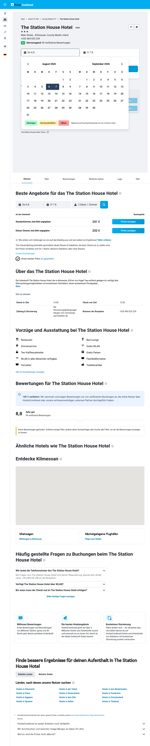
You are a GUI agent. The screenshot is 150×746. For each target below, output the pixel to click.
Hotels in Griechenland (112, 697)
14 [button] (56, 93)
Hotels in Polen (23, 693)
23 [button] (70, 100)
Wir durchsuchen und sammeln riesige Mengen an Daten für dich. (81, 729)
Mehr (18, 286)
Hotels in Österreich (25, 689)
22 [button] (63, 100)
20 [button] (49, 100)
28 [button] (56, 107)
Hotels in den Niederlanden (114, 689)
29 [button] (63, 107)
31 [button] (28, 114)
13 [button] (49, 93)
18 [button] (35, 100)
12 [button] (42, 93)
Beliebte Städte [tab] (46, 674)
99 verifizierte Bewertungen (56, 42)
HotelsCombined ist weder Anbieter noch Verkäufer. (81, 723)
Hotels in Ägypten (24, 697)
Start (23, 19)
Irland (30, 19)
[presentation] (47, 132)
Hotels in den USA (67, 697)
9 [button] (70, 86)
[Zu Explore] (5, 38)
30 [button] (70, 107)
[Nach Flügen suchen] (5, 13)
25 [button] (35, 107)
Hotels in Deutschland (69, 693)
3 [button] (28, 86)
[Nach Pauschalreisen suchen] (5, 32)
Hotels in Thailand (110, 701)
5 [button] (42, 86)
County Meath (47, 19)
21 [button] (56, 100)
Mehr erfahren (104, 240)
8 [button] (63, 86)
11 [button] (35, 93)
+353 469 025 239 (30, 38)
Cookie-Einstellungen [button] (25, 253)
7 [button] (56, 86)
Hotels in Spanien (24, 701)
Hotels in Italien (66, 701)
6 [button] (49, 86)
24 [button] (28, 107)
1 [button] (63, 79)
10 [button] (28, 93)
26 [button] (42, 107)
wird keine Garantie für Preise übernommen (87, 715)
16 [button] (70, 93)
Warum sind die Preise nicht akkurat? (81, 734)
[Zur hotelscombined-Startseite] (22, 4)
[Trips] (5, 46)
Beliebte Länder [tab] (25, 674)
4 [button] (35, 86)
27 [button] (49, 107)
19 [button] (42, 100)
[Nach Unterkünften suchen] (5, 20)
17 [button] (28, 100)
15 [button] (63, 93)
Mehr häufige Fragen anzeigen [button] (61, 596)
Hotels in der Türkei (68, 689)
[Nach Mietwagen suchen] (5, 26)
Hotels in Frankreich (111, 693)
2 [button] (70, 79)
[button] (5, 4)
